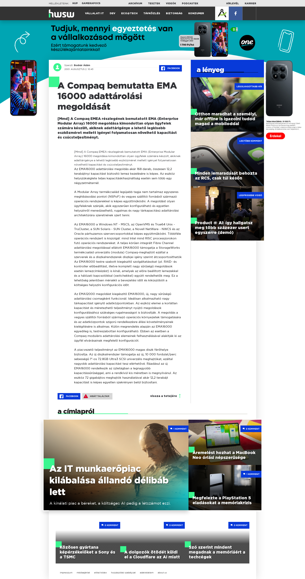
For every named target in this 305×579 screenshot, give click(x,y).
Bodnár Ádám (82, 65)
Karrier (250, 3)
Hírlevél (232, 3)
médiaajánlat (83, 572)
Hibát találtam (96, 396)
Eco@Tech (129, 13)
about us (162, 572)
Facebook (170, 68)
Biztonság (174, 13)
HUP (75, 3)
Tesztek (154, 3)
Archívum (135, 3)
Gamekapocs (91, 3)
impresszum (66, 572)
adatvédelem (146, 572)
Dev (112, 13)
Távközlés (151, 13)
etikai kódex (100, 572)
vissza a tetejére (163, 396)
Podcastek (190, 3)
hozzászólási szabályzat (123, 572)
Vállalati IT (94, 13)
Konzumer (196, 13)
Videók (171, 3)
